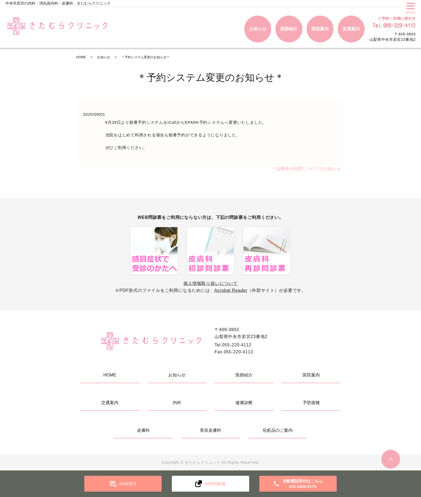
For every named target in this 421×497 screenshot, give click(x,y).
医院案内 (320, 29)
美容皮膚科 (210, 430)
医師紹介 (288, 29)
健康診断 (244, 402)
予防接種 (311, 402)
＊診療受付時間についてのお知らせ (306, 168)
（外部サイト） (246, 290)
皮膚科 (143, 430)
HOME (81, 57)
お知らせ (257, 29)
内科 (177, 402)
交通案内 (351, 29)
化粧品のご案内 (278, 430)
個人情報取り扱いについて (210, 283)
